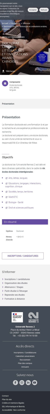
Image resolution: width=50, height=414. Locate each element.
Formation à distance (13, 298)
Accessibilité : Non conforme (13, 410)
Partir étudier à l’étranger (15, 290)
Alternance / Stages (12, 287)
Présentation (8, 103)
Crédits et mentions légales (13, 403)
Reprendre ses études (13, 294)
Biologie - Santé (16, 202)
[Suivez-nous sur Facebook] (15, 382)
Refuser (44, 10)
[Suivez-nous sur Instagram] (21, 382)
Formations (15, 23)
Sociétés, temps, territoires (21, 191)
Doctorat (26, 23)
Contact (5, 396)
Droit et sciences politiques (21, 207)
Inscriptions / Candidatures (25, 352)
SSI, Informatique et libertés (13, 406)
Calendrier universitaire (25, 356)
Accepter (33, 10)
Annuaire (25, 367)
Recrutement (25, 359)
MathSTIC (13, 196)
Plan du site (7, 399)
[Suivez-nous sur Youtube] (34, 382)
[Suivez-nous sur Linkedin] (28, 382)
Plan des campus (25, 363)
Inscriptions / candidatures (22, 255)
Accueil (5, 23)
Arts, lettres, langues (18, 177)
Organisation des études (14, 283)
